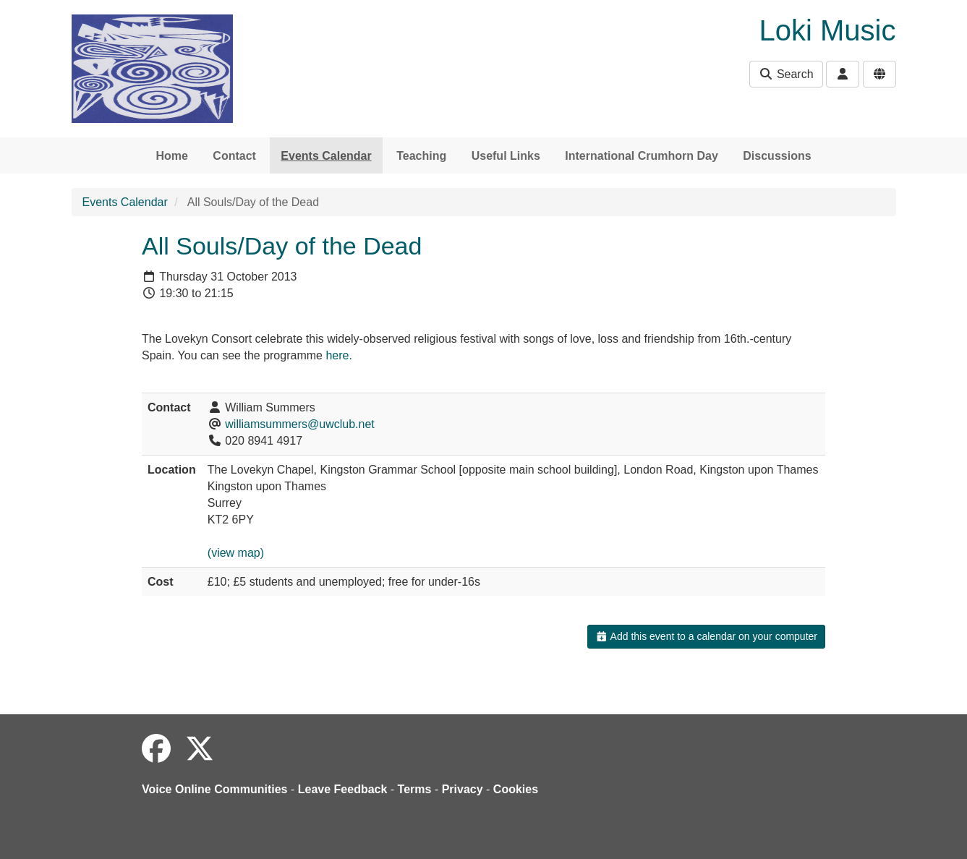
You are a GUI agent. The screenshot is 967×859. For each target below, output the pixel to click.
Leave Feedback (343, 789)
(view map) (236, 553)
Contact (234, 156)
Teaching (421, 156)
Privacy (462, 789)
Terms (415, 789)
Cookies (515, 789)
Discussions (777, 156)
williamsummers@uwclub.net (300, 424)
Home (171, 156)
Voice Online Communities (215, 789)
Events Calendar (326, 156)
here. (338, 355)
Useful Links (506, 156)
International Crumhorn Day (641, 156)
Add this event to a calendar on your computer (706, 636)
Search (786, 74)
